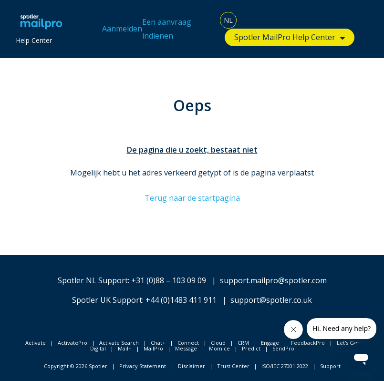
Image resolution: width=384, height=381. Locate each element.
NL (228, 20)
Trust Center (233, 366)
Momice (219, 348)
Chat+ (158, 342)
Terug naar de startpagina (192, 198)
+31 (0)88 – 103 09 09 (168, 280)
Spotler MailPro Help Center (284, 37)
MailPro (153, 348)
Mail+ (125, 348)
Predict (251, 348)
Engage (270, 342)
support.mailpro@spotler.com (273, 280)
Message (186, 348)
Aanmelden (122, 28)
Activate (35, 342)
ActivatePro (72, 342)
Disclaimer (191, 366)
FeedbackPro (308, 342)
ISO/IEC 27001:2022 (284, 366)
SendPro (283, 348)
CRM (243, 342)
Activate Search (119, 342)
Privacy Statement (142, 366)
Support (330, 366)
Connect (188, 342)
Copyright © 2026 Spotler (75, 366)
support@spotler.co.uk (271, 300)
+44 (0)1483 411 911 (181, 300)
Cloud (218, 342)
